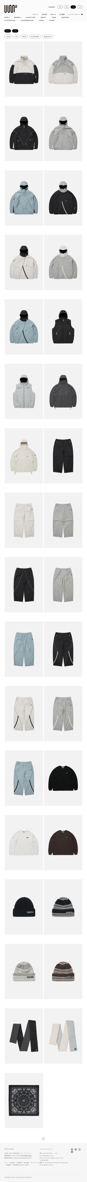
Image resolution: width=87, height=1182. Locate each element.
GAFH (15, 31)
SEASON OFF (48, 36)
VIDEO (41, 20)
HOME (7, 31)
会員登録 (44, 14)
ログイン (35, 14)
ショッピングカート (74, 14)
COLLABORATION (27, 20)
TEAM (54, 17)
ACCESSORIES (35, 36)
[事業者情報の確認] (26, 1156)
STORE (51, 20)
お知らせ (53, 14)
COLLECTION (30, 17)
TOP (16, 36)
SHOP (6, 17)
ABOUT (43, 17)
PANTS (24, 36)
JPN (73, 7)
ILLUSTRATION (9, 20)
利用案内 (8, 1165)
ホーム (6, 1162)
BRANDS (17, 17)
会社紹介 (12, 1162)
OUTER (8, 36)
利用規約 (19, 1162)
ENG (67, 7)
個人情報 (26, 1162)
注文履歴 (62, 14)
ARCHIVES (65, 17)
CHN (80, 7)
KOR (60, 7)
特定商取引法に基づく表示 (21, 1165)
